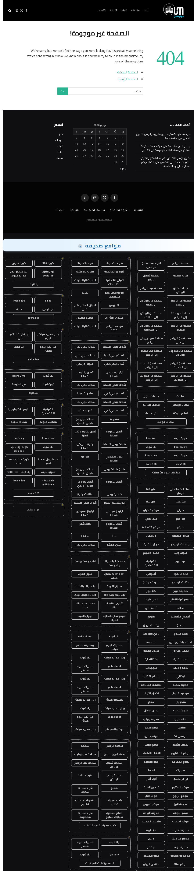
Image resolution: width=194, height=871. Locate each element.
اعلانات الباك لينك (82, 280)
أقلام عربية (178, 719)
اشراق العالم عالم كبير (82, 307)
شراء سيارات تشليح (111, 802)
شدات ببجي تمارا (82, 346)
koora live (148, 455)
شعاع (148, 701)
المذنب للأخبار (178, 744)
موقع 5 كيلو (148, 510)
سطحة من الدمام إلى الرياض (148, 352)
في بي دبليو (178, 778)
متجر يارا (177, 701)
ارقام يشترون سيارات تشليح (111, 814)
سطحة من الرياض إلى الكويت (178, 377)
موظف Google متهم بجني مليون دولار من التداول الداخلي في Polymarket (160, 136)
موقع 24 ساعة (148, 527)
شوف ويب (177, 552)
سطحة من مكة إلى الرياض (177, 315)
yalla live (30, 359)
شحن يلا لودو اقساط (82, 374)
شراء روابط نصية (112, 271)
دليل (148, 838)
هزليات (177, 770)
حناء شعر (82, 523)
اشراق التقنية (177, 535)
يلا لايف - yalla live (16, 471)
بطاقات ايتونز (82, 494)
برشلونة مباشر (82, 645)
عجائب (178, 608)
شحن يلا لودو (111, 481)
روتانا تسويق (148, 625)
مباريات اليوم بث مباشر (163, 472)
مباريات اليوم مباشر (111, 647)
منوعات (132, 10)
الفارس (178, 727)
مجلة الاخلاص (148, 855)
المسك (148, 770)
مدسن (178, 625)
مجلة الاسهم (148, 552)
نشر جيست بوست (82, 561)
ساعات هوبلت (163, 421)
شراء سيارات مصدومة (82, 814)
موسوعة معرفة (178, 855)
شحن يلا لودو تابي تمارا (82, 433)
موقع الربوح (177, 795)
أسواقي (148, 573)
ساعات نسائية (148, 404)
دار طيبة (148, 830)
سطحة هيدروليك (82, 754)
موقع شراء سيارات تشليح (82, 802)
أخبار (143, 10)
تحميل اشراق (178, 650)
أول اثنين (148, 778)
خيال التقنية (148, 544)
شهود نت (148, 667)
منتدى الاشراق (111, 317)
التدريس (111, 305)
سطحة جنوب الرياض (112, 777)
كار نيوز (148, 590)
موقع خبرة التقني (178, 599)
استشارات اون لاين (178, 642)
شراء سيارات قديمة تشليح (97, 825)
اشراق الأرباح (148, 693)
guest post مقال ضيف (112, 575)
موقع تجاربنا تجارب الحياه (111, 617)
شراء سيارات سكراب (82, 789)
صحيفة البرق (178, 804)
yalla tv (111, 854)
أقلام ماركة (178, 413)
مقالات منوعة (45, 421)
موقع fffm (178, 864)
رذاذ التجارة (148, 659)
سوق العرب (82, 573)
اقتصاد (99, 10)
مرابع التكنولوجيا (178, 544)
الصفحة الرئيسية (125, 79)
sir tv (16, 309)
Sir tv (45, 300)
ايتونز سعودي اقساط (111, 374)
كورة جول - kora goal (46, 461)
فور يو (82, 456)
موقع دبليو (148, 736)
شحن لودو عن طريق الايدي (82, 483)
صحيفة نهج (178, 590)
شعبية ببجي (111, 494)
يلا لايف (112, 841)
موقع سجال (148, 727)
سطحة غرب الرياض (148, 288)
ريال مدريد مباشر (111, 657)
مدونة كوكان (148, 582)
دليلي (177, 510)
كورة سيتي (16, 263)
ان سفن (148, 535)
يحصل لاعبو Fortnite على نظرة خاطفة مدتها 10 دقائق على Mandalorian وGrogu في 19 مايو (162, 148)
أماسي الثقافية (178, 616)
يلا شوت (148, 446)
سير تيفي (46, 309)
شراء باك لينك (111, 263)
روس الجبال (148, 710)
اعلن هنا (148, 489)
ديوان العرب (178, 710)
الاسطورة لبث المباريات (97, 863)
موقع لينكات (178, 821)
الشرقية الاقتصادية (148, 563)
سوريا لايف (45, 471)
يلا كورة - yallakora (45, 482)
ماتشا (82, 536)
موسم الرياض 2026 (111, 328)
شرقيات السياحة (148, 684)
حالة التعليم (148, 761)
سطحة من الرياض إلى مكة (149, 302)
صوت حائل (148, 795)
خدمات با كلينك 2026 (82, 605)
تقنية (82, 292)
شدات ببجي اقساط (111, 346)
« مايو (120, 168)
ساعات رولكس (178, 404)
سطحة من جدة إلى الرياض (177, 352)
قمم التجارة (178, 812)
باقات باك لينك (82, 271)
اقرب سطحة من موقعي (148, 265)
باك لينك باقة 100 (111, 594)
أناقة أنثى (148, 608)
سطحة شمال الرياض (148, 277)
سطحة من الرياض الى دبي (178, 340)
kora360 (148, 438)
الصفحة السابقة (125, 72)
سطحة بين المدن (111, 754)
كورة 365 (45, 263)
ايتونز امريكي (82, 363)
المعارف (148, 642)
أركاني (178, 676)
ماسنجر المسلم (148, 821)
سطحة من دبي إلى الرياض (148, 340)
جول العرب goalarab (45, 273)
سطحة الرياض (178, 263)
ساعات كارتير (148, 396)
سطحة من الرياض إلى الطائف (149, 315)
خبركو (177, 527)
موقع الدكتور (177, 787)
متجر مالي (148, 518)
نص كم (177, 518)
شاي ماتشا (112, 544)
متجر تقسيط (82, 393)
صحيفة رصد (178, 847)
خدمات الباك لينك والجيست (111, 563)
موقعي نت (178, 736)
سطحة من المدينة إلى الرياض (148, 365)
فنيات (121, 10)
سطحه (82, 745)
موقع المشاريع (178, 753)
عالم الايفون (177, 573)
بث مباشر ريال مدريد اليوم (16, 273)
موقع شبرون (148, 804)
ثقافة (110, 10)
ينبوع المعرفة (178, 761)
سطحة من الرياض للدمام (178, 327)
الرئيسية (136, 210)
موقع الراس (148, 744)
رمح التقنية (178, 659)
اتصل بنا (58, 210)
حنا (111, 536)
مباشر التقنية (148, 676)
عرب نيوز (178, 561)
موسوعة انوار (178, 693)
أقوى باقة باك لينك (111, 605)
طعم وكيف (178, 667)
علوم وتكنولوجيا (16, 409)
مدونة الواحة (148, 812)
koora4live (177, 446)
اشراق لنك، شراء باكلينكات (111, 282)
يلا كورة (31, 392)
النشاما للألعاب (148, 753)
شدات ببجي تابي (82, 355)
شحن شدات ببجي (111, 469)
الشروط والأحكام (117, 210)
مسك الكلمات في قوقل (178, 491)
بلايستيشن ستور (111, 502)
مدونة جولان (148, 719)
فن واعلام (31, 509)
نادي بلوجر (148, 599)
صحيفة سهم (178, 830)
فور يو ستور (82, 410)
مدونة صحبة (178, 684)
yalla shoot (82, 636)
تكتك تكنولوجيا (178, 582)
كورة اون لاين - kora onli (16, 448)
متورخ (148, 616)
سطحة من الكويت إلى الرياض (148, 377)
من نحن (71, 210)
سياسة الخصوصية (91, 210)
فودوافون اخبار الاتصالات (111, 294)
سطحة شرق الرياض (178, 290)
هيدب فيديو (148, 650)
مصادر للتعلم (16, 421)
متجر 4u (111, 419)
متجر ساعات (148, 413)
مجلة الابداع (178, 633)
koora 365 (31, 493)
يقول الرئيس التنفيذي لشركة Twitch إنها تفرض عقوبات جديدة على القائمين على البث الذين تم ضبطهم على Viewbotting (162, 162)
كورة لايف (177, 438)
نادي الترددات (148, 633)
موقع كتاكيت (178, 838)
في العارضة (16, 384)
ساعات (178, 396)
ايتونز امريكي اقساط (82, 446)
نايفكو (148, 847)
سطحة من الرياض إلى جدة (178, 302)
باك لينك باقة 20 (82, 586)
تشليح (112, 787)
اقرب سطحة (178, 275)
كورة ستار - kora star (16, 461)
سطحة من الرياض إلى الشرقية (149, 327)
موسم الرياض (82, 317)
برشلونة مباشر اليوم (16, 336)
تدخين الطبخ (148, 787)
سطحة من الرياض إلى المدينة (178, 365)
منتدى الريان (148, 864)
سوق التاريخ (111, 586)
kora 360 (148, 463)
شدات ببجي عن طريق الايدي (82, 421)
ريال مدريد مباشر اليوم (45, 336)
